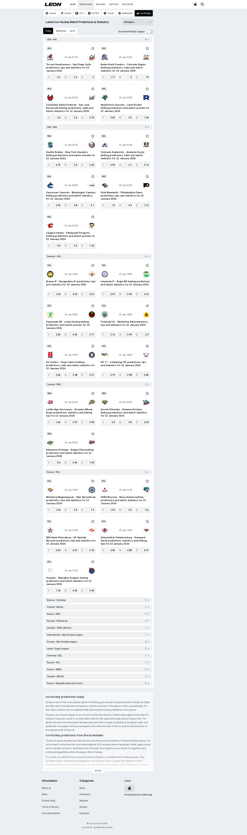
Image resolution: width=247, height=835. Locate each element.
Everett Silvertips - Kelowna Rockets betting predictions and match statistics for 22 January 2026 (124, 412)
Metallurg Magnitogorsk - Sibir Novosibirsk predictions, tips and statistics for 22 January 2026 (71, 500)
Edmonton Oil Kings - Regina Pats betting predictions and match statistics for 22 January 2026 (70, 453)
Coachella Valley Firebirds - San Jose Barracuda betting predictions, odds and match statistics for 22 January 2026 (69, 108)
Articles (113, 4)
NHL (49, 136)
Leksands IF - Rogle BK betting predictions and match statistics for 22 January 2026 (125, 283)
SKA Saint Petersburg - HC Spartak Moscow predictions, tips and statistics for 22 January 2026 (71, 540)
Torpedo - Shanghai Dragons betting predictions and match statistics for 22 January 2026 (69, 581)
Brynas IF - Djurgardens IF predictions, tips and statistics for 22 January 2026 (70, 283)
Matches (100, 4)
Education (127, 4)
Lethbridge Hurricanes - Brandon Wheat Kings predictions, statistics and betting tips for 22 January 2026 (69, 412)
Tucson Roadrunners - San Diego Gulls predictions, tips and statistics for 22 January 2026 (68, 67)
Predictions (86, 4)
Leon (127, 780)
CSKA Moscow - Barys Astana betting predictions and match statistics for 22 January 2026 (123, 500)
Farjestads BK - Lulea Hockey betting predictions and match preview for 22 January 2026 (68, 325)
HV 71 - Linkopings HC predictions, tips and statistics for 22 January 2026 (123, 364)
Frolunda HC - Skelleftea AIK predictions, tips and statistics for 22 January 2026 (124, 323)
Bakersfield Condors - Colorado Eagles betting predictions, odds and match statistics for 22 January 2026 (123, 67)
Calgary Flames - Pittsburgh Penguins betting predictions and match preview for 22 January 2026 (70, 236)
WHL (49, 393)
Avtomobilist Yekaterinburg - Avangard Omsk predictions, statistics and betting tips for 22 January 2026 (124, 540)
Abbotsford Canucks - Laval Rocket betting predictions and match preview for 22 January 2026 (125, 108)
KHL (49, 481)
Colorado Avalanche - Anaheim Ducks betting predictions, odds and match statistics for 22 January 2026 (122, 155)
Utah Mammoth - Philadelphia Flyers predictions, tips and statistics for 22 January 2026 (122, 195)
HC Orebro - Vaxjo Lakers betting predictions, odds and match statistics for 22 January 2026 (70, 365)
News (73, 4)
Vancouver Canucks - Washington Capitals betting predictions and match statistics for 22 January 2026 (70, 195)
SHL (49, 265)
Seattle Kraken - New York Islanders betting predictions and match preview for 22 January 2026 (70, 155)
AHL (49, 48)
